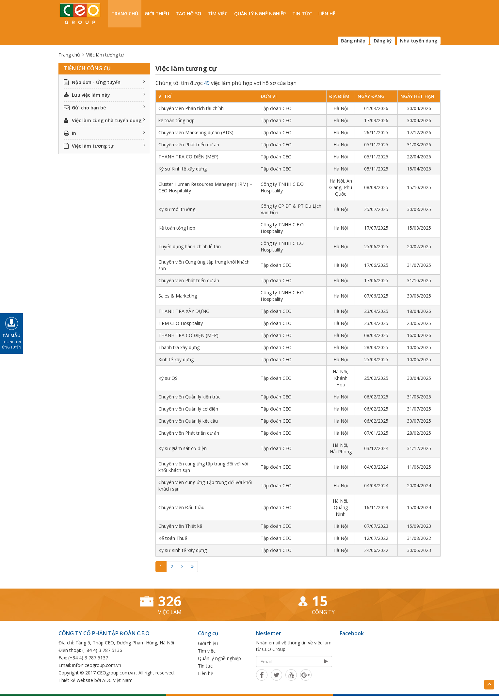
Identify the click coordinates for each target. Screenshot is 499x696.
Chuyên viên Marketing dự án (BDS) (195, 132)
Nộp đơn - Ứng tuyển (104, 82)
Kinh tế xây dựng (176, 359)
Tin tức (302, 13)
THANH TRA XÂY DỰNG (183, 311)
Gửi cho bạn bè (104, 108)
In (104, 133)
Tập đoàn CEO (276, 108)
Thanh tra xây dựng (179, 347)
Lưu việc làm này (104, 95)
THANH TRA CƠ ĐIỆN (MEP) (188, 157)
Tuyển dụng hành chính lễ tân (189, 246)
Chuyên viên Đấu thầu (181, 507)
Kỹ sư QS (168, 378)
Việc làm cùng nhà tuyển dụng (104, 120)
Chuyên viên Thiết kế (180, 526)
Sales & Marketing (177, 296)
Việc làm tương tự (104, 146)
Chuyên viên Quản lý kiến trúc (189, 397)
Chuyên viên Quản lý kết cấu (188, 421)
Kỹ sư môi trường (176, 209)
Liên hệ (326, 13)
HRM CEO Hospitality (180, 323)
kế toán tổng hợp (176, 120)
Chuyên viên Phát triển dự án (188, 144)
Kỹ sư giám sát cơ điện (182, 448)
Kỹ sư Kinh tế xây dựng (182, 169)
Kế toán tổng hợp (176, 228)
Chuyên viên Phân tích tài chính (191, 108)
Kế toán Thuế (172, 538)
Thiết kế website (75, 680)
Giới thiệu (157, 13)
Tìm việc (218, 13)
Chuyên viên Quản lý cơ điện (188, 409)
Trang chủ (124, 13)
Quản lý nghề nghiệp (260, 13)
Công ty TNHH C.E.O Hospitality (282, 187)
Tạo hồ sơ (188, 13)
